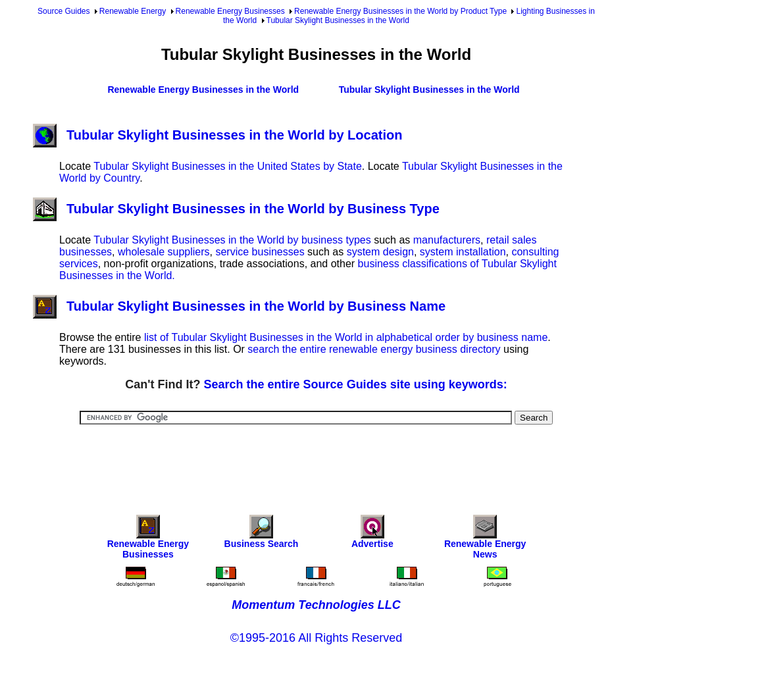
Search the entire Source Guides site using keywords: (355, 384)
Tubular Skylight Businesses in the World (338, 20)
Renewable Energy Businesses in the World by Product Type (400, 11)
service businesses (259, 251)
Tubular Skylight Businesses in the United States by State (227, 166)
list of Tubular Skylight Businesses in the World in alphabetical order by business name (346, 337)
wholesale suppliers (164, 251)
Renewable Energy (132, 11)
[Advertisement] (316, 460)
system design (380, 251)
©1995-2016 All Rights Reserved (316, 637)
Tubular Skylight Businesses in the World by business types (232, 240)
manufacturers (446, 240)
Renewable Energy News (485, 540)
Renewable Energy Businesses (230, 11)
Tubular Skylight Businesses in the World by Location (217, 135)
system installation (463, 251)
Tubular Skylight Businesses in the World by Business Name (239, 306)
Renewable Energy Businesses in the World (203, 89)
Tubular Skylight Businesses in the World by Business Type (236, 208)
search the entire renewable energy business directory (373, 349)
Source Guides (63, 11)
